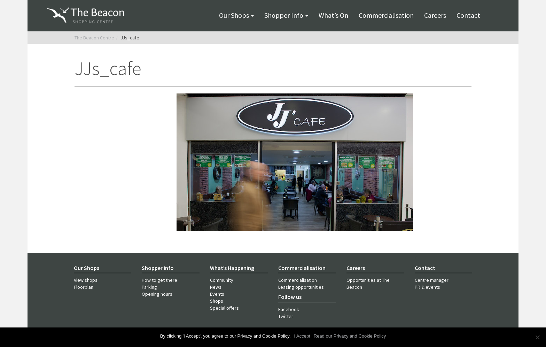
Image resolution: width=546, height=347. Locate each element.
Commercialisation (386, 15)
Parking (149, 287)
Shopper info (286, 15)
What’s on (333, 15)
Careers (435, 15)
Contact (468, 15)
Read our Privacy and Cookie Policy (350, 336)
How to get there (159, 280)
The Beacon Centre (94, 38)
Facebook (288, 309)
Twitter (285, 316)
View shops (86, 280)
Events (217, 294)
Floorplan (83, 287)
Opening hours (157, 294)
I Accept (302, 336)
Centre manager (431, 280)
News (215, 287)
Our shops (236, 15)
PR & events (427, 287)
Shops (216, 301)
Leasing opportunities (301, 287)
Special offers (224, 308)
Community (221, 280)
